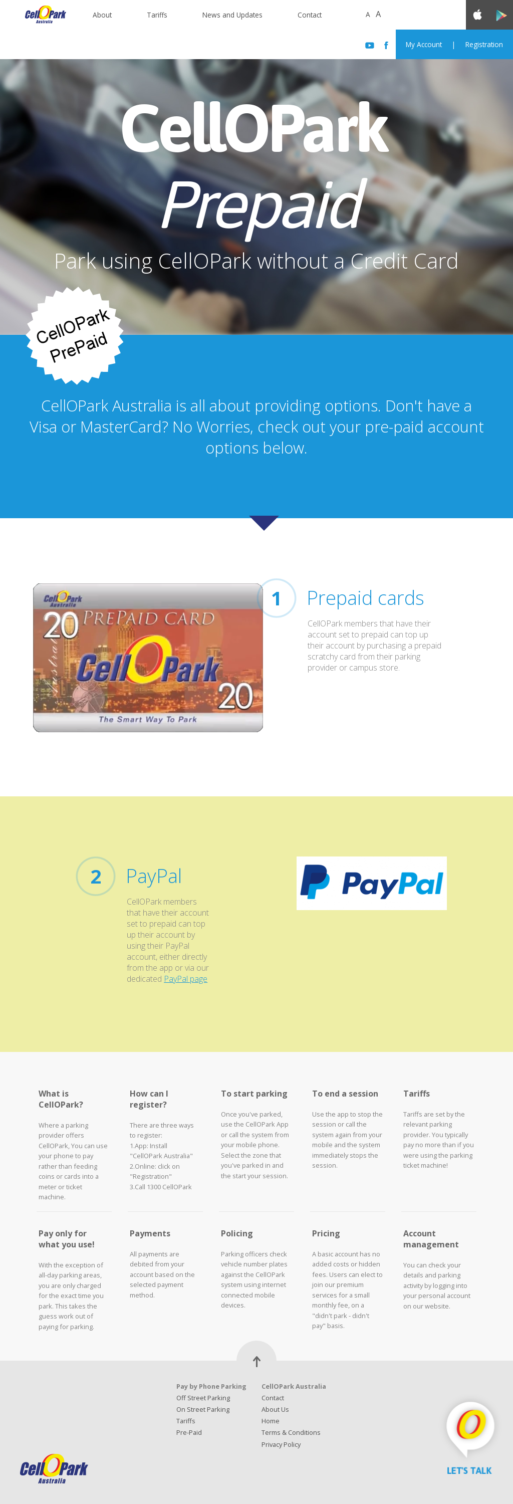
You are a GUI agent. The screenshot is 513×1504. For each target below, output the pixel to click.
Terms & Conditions (291, 1432)
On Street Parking (202, 1409)
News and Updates (232, 15)
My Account (424, 44)
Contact (310, 15)
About (102, 15)
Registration (484, 44)
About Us (275, 1409)
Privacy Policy (281, 1444)
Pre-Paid (189, 1432)
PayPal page (185, 978)
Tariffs (157, 15)
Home (271, 1420)
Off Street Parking (203, 1397)
